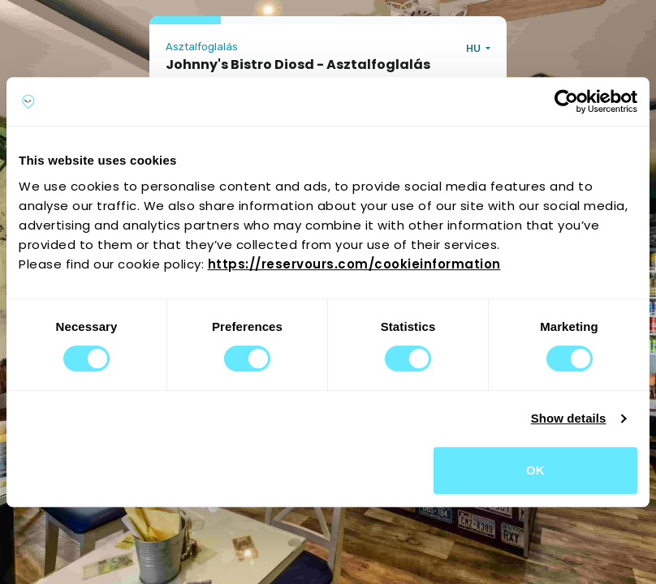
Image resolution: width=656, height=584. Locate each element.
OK (535, 470)
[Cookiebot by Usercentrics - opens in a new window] (566, 101)
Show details (568, 418)
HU (474, 48)
